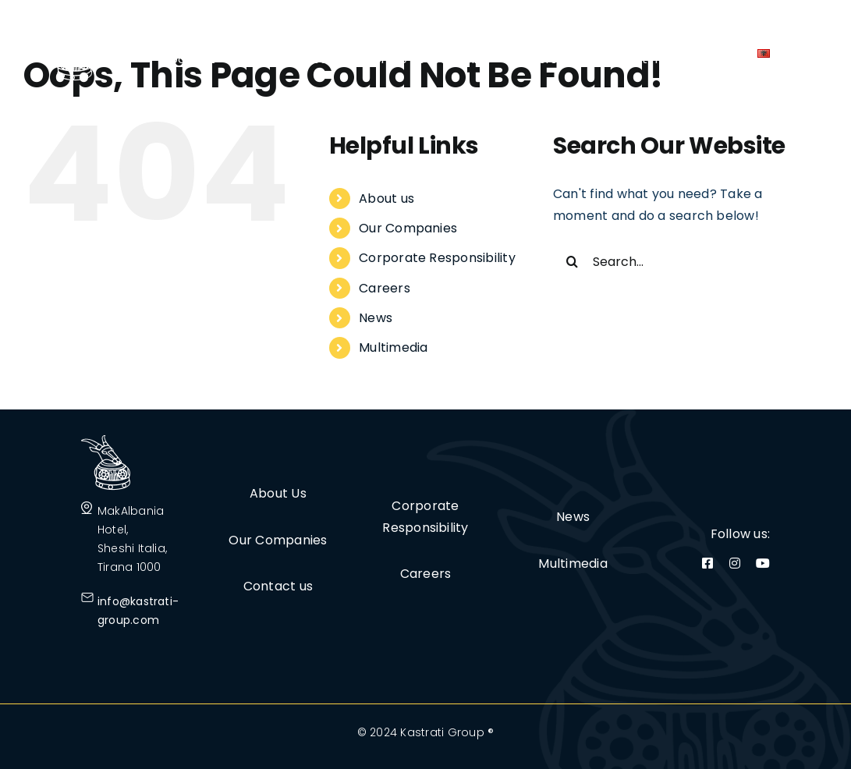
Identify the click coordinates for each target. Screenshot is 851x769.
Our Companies (408, 228)
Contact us (278, 586)
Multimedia (393, 347)
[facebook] (707, 563)
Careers (384, 288)
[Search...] (679, 261)
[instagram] (734, 563)
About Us (278, 493)
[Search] (572, 261)
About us (386, 198)
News (375, 318)
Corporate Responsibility (437, 258)
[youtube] (763, 563)
